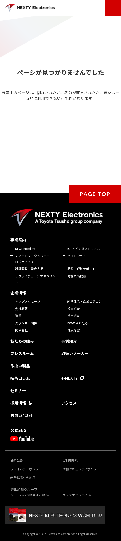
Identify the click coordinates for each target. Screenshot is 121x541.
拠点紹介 (73, 315)
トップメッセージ (27, 301)
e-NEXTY (69, 378)
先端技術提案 (76, 276)
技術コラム (20, 378)
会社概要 (21, 308)
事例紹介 (69, 341)
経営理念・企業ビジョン (84, 301)
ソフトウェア (76, 255)
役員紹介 (73, 308)
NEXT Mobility (25, 248)
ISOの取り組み (77, 323)
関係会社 (21, 330)
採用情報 (18, 403)
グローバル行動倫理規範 (27, 494)
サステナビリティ (75, 494)
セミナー (18, 390)
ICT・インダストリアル (83, 248)
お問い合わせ (22, 415)
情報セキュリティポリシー (81, 469)
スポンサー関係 (26, 323)
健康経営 (73, 330)
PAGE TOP (95, 194)
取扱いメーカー (75, 353)
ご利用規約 (70, 460)
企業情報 (18, 292)
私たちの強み (22, 341)
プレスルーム (22, 353)
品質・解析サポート (81, 268)
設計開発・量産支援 (29, 268)
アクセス (69, 403)
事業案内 (18, 239)
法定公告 (16, 460)
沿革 (18, 315)
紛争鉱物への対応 (22, 477)
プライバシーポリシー (26, 469)
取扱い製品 (20, 365)
